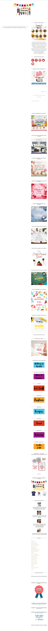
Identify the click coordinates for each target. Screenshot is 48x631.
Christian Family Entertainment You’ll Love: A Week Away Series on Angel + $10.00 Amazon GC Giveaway (39, 508)
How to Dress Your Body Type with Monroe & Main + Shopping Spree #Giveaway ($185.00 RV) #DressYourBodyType (39, 525)
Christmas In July (34, 560)
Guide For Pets (33, 559)
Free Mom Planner (34, 554)
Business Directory (34, 551)
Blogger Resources (34, 548)
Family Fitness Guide (34, 567)
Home (32, 540)
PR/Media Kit (33, 547)
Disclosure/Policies (34, 545)
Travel (32, 566)
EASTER (32, 568)
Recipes (32, 552)
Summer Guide (33, 562)
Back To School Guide (35, 555)
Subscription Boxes (34, 563)
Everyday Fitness (34, 556)
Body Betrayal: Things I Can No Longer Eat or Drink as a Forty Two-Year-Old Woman (39, 516)
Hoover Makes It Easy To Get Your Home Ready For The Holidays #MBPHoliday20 (39, 534)
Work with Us (33, 541)
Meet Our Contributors (35, 544)
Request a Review (34, 543)
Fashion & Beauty (34, 558)
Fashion (32, 564)
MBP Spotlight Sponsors (35, 549)
